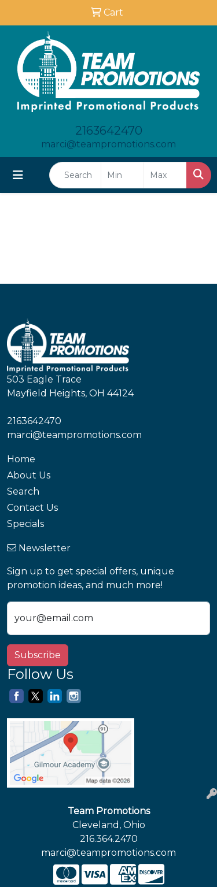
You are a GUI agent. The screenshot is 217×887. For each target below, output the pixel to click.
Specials (25, 523)
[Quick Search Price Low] (122, 175)
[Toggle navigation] (18, 175)
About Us (28, 475)
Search (23, 491)
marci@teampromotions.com (108, 144)
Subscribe (37, 655)
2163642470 (108, 131)
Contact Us (32, 507)
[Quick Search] (75, 175)
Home (21, 459)
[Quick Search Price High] (165, 175)
